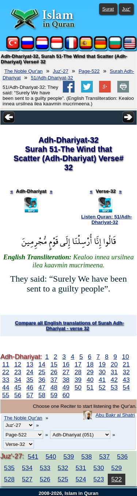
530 (99, 467)
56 (17, 395)
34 (17, 379)
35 (29, 379)
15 (53, 364)
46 (29, 387)
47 (41, 387)
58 (41, 395)
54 (126, 387)
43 (126, 379)
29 (90, 372)
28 (78, 372)
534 (27, 467)
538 (86, 456)
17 (78, 364)
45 (17, 387)
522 (116, 479)
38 (65, 379)
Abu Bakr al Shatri (115, 415)
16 (65, 364)
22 (5, 372)
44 (5, 387)
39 (78, 379)
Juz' (126, 9)
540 (51, 456)
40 (90, 379)
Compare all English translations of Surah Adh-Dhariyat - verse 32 (69, 325)
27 (65, 372)
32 (126, 372)
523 (99, 479)
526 (45, 479)
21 (126, 364)
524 (81, 479)
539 (69, 456)
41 (102, 379)
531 (81, 467)
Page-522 (89, 71)
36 (41, 379)
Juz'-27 (61, 71)
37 (53, 379)
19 (102, 364)
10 (125, 356)
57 (29, 395)
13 (29, 364)
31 (114, 372)
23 (17, 372)
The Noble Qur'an (23, 71)
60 (65, 395)
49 (65, 387)
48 (53, 387)
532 (63, 467)
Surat (108, 9)
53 (114, 387)
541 (33, 456)
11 (5, 364)
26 (53, 372)
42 (114, 379)
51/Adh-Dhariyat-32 (52, 77)
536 (122, 456)
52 (102, 387)
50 (78, 387)
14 (41, 364)
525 (63, 479)
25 (41, 372)
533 (45, 467)
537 (104, 456)
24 (29, 372)
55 (5, 395)
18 (90, 364)
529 (116, 467)
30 (102, 372)
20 (114, 364)
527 (27, 479)
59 (53, 395)
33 (5, 379)
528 (9, 479)
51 (90, 387)
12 (17, 364)
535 (9, 467)
